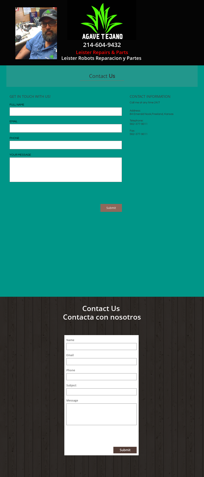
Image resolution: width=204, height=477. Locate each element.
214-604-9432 (102, 45)
